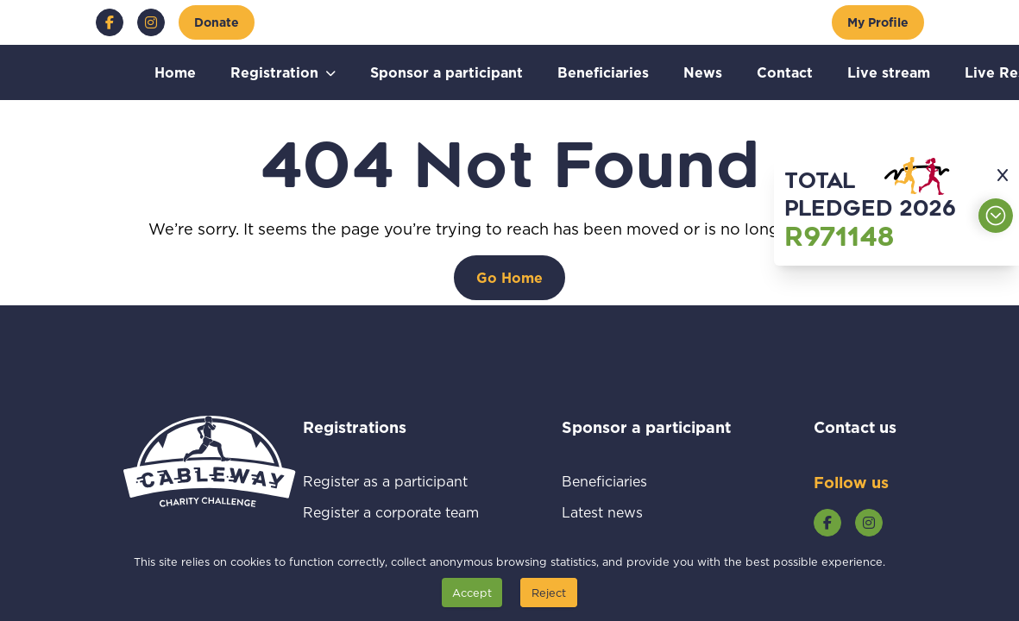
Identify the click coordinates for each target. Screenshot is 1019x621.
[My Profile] (878, 22)
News (702, 72)
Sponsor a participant (446, 72)
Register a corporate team (391, 512)
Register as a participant (391, 481)
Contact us (855, 427)
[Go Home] (509, 277)
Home (175, 72)
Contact (785, 72)
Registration (274, 72)
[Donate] (217, 22)
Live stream (888, 72)
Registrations (378, 427)
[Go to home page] (209, 485)
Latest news (622, 512)
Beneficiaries (603, 72)
